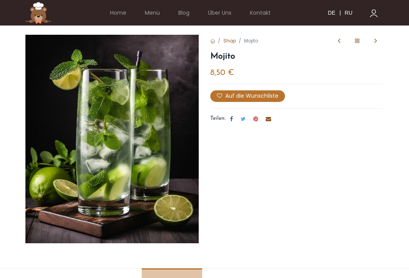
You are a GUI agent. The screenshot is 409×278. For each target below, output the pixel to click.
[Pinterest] (255, 119)
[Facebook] (231, 119)
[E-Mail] (268, 119)
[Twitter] (243, 119)
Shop (229, 40)
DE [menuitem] (331, 13)
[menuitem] (118, 13)
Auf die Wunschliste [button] (247, 96)
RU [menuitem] (348, 13)
